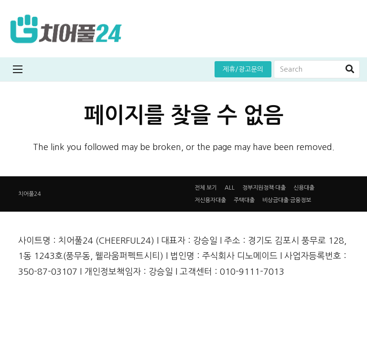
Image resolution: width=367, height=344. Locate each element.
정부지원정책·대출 (264, 188)
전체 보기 (205, 188)
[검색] (349, 69)
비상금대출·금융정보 (286, 200)
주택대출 (244, 200)
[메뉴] (17, 69)
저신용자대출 (210, 200)
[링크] (65, 28)
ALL (230, 188)
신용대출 (303, 188)
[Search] (317, 69)
